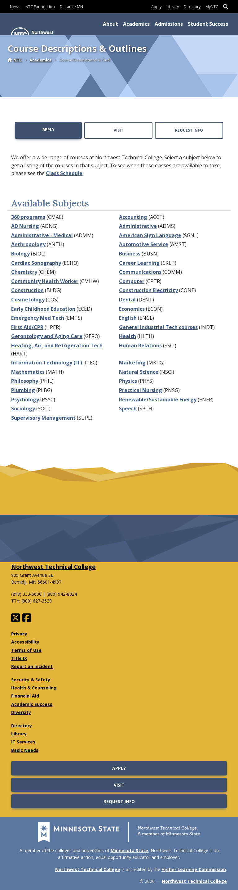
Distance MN (71, 6)
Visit (118, 130)
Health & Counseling (34, 688)
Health (127, 336)
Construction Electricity (148, 290)
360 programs (28, 217)
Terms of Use (26, 650)
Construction (27, 290)
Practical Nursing (140, 390)
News (15, 6)
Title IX (19, 658)
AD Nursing (25, 226)
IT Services (23, 742)
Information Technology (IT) (46, 362)
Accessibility (25, 642)
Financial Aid (25, 696)
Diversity (21, 712)
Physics (128, 380)
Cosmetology (28, 299)
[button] (226, 6)
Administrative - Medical (42, 235)
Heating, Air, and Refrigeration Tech (57, 345)
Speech (128, 408)
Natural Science (138, 371)
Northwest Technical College (53, 566)
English (128, 317)
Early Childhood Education (43, 308)
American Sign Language (150, 235)
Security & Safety (30, 680)
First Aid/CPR (27, 327)
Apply (156, 6)
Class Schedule (64, 173)
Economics (132, 308)
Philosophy (24, 380)
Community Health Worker (44, 281)
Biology (20, 253)
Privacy (19, 634)
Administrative (138, 226)
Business (129, 253)
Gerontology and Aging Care (46, 336)
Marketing (132, 362)
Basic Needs (24, 750)
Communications (140, 272)
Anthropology (28, 244)
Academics (136, 23)
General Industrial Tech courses (158, 327)
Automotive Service (143, 244)
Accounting (133, 217)
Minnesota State (129, 850)
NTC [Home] (14, 60)
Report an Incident (32, 666)
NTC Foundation (40, 6)
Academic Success (31, 704)
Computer (131, 281)
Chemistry (24, 272)
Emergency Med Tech (37, 317)
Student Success (208, 23)
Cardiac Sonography (36, 263)
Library (172, 6)
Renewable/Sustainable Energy (157, 399)
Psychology (25, 399)
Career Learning (139, 263)
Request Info (189, 130)
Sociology (23, 408)
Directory (192, 6)
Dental (127, 299)
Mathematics (28, 371)
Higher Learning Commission (193, 869)
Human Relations (140, 345)
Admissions (169, 23)
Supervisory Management (43, 417)
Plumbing (23, 390)
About (110, 23)
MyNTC (211, 6)
